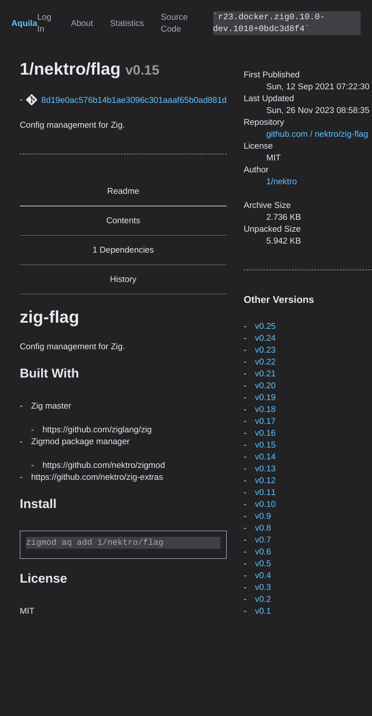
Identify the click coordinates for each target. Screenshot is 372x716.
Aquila (24, 23)
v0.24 (265, 338)
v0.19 (265, 397)
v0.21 (265, 374)
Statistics (127, 23)
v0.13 (265, 469)
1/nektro (281, 181)
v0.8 (263, 528)
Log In (44, 23)
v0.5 (263, 564)
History (123, 279)
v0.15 (265, 445)
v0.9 (263, 516)
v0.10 (265, 504)
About (82, 23)
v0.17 (265, 421)
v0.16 (265, 433)
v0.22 (265, 362)
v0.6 (263, 552)
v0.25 (265, 326)
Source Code (174, 23)
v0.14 (265, 457)
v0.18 (265, 409)
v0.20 (265, 385)
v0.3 (263, 587)
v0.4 (263, 575)
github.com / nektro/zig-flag (317, 134)
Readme (123, 191)
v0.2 (263, 599)
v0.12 (265, 480)
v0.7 (263, 540)
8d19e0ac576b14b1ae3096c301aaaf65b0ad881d (134, 100)
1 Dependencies (123, 250)
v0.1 (263, 611)
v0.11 (265, 492)
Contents (123, 220)
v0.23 (265, 350)
